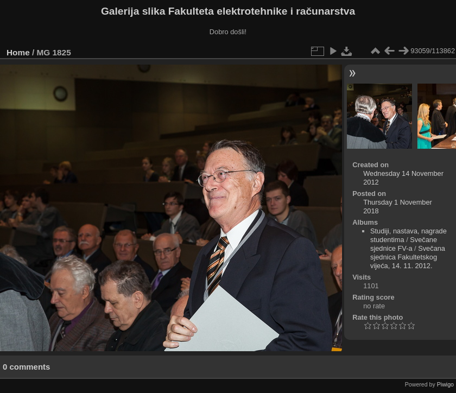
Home (18, 52)
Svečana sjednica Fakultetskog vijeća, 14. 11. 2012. (407, 257)
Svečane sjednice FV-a (403, 244)
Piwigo (445, 384)
